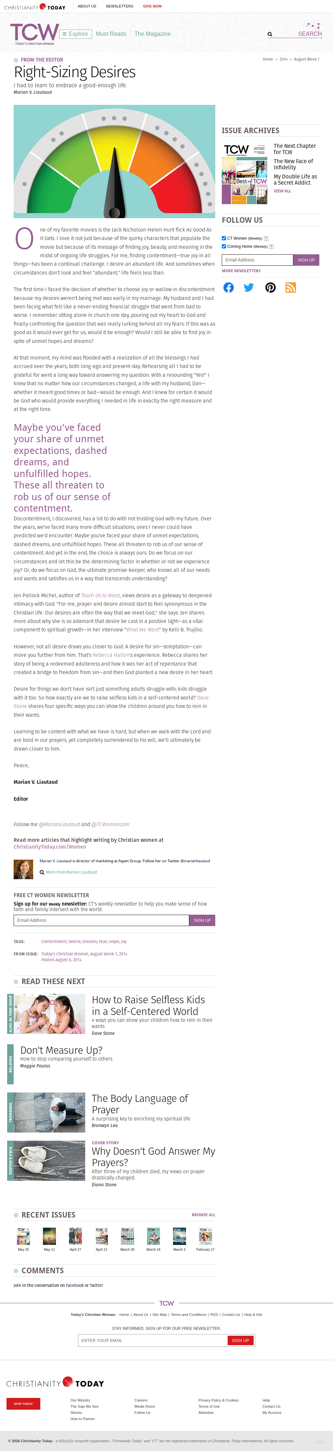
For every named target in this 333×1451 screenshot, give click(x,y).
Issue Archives (250, 130)
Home (268, 59)
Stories (76, 1413)
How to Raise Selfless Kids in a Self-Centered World (148, 1005)
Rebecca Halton (111, 655)
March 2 (179, 1249)
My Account (271, 1413)
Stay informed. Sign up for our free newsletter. (166, 1329)
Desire (75, 941)
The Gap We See (85, 1406)
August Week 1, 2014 (108, 954)
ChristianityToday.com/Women (50, 847)
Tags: (19, 941)
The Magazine (153, 34)
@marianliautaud (195, 861)
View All (282, 191)
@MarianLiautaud (59, 824)
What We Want (142, 629)
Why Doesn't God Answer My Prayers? (153, 1157)
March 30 (127, 1249)
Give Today (23, 1403)
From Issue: (26, 954)
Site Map (160, 1315)
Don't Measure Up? (61, 1050)
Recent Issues (48, 1214)
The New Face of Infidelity (293, 164)
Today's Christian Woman (93, 1315)
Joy (124, 941)
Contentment (54, 941)
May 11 (49, 1249)
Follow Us (143, 1413)
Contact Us (231, 1315)
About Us (87, 6)
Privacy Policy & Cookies (218, 1400)
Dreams (90, 941)
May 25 (23, 1249)
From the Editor (42, 60)
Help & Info (253, 1315)
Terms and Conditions (188, 1315)
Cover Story (105, 1142)
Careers (141, 1400)
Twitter (96, 1285)
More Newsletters (241, 271)
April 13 (101, 1249)
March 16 (153, 1249)
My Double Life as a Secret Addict (295, 179)
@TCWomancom (110, 824)
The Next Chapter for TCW (295, 149)
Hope (114, 941)
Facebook (75, 1285)
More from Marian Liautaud (71, 872)
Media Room (145, 1406)
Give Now (152, 6)
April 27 (75, 1249)
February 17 (205, 1249)
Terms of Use (209, 1406)
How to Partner (83, 1419)
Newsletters (119, 6)
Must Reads (111, 34)
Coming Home (247, 247)
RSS (214, 1315)
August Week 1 (306, 59)
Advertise (206, 1413)
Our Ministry (80, 1400)
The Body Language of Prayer (140, 1104)
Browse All (203, 1215)
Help (266, 1400)
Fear (103, 941)
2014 (283, 59)
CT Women (244, 238)
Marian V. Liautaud (56, 861)
